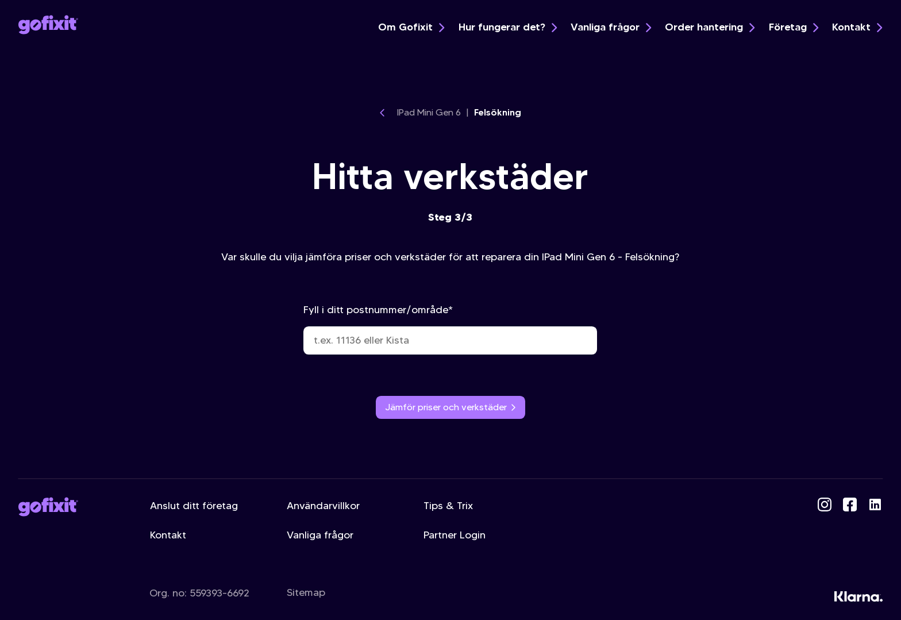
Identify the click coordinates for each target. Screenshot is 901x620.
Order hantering (709, 27)
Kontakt (857, 27)
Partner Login (454, 535)
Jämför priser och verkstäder (451, 407)
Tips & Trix (448, 505)
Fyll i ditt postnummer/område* (450, 329)
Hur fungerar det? (508, 27)
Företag (793, 27)
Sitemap (306, 592)
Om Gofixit (411, 27)
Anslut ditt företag (194, 505)
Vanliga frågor (611, 27)
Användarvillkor (323, 505)
